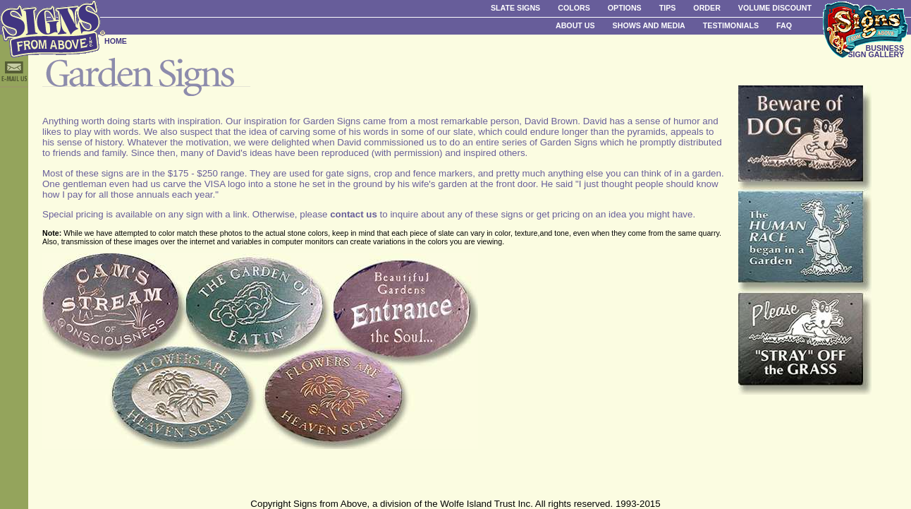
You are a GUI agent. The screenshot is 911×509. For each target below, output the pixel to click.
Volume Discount (775, 8)
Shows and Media (649, 25)
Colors (574, 8)
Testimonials (731, 25)
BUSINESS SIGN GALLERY (876, 51)
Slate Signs (515, 8)
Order (706, 8)
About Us (575, 25)
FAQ (784, 25)
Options (625, 8)
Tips (667, 8)
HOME (115, 41)
